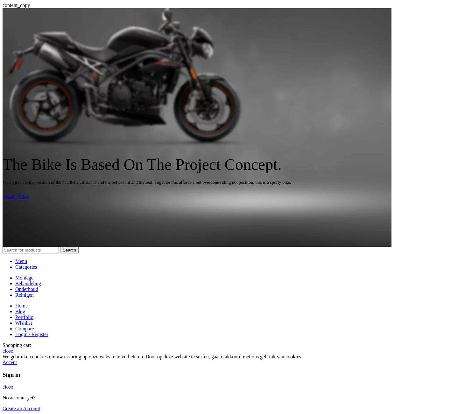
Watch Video (16, 197)
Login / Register (31, 334)
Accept (10, 362)
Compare (24, 328)
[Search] (31, 250)
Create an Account (21, 408)
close (8, 351)
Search (69, 250)
